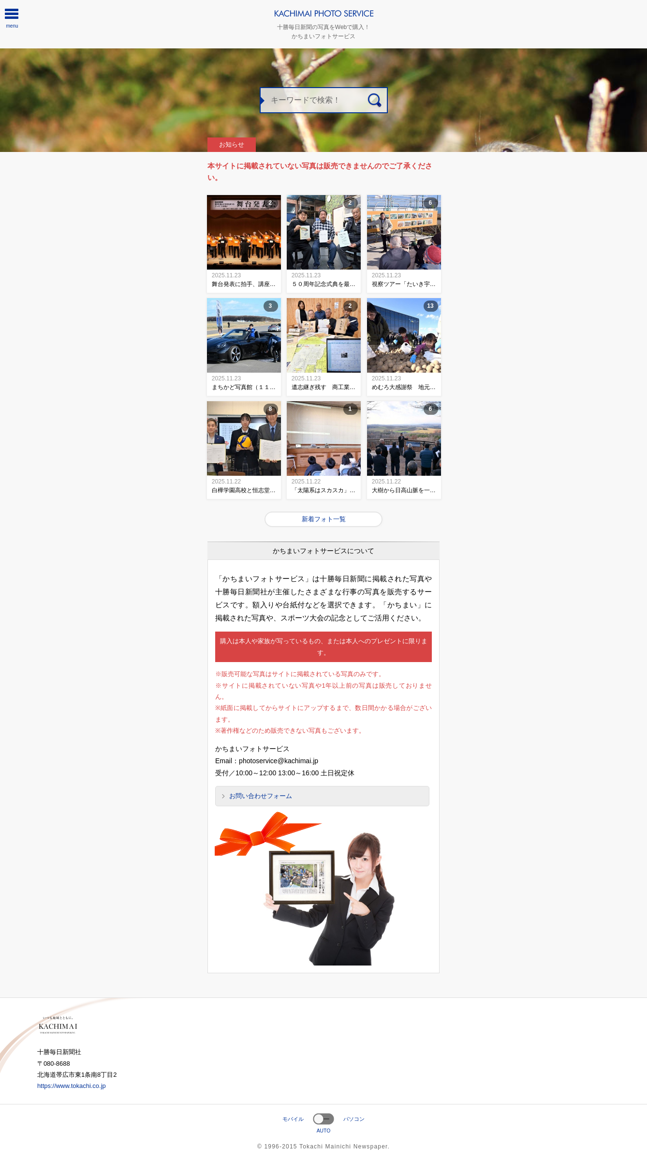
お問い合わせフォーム (260, 796)
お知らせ (231, 144)
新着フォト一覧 (324, 519)
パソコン (354, 1119)
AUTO (324, 1130)
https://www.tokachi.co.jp (71, 1085)
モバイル (293, 1119)
